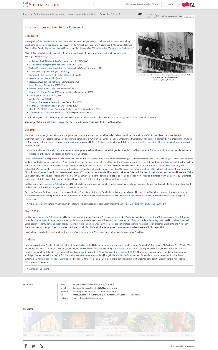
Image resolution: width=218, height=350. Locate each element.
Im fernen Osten (45, 172)
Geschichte (30, 44)
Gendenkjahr (55, 53)
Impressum (190, 345)
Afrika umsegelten (98, 172)
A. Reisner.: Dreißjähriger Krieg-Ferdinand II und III (52, 61)
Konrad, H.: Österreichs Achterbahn (46, 74)
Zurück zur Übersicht (39, 268)
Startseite (25, 4)
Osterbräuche (187, 334)
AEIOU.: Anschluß (37, 98)
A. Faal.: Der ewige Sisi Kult (42, 71)
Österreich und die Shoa (88, 223)
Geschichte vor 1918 (40, 158)
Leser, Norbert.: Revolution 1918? (44, 85)
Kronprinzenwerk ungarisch (76, 142)
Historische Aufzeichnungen (57, 183)
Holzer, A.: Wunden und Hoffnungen (46, 81)
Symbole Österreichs (180, 220)
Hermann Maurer (108, 291)
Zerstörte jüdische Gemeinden (47, 334)
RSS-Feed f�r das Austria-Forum (41, 346)
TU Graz (188, 4)
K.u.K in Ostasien (166, 168)
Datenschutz (177, 345)
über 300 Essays (63, 48)
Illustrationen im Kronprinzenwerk (174, 142)
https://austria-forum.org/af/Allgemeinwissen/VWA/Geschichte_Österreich (106, 294)
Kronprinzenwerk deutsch (152, 138)
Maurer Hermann (109, 288)
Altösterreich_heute (70, 150)
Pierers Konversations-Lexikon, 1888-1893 (118, 251)
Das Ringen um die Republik (42, 78)
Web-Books (107, 175)
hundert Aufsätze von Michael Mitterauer (158, 150)
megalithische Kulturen (117, 195)
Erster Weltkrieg (119, 220)
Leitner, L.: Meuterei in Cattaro (43, 105)
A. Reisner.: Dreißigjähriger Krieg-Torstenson (50, 64)
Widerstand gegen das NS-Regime (60, 223)
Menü (170, 4)
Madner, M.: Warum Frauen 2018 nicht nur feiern (51, 92)
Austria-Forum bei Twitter (33, 346)
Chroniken (184, 183)
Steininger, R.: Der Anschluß (42, 95)
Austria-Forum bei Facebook (25, 346)
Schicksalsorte (31, 223)
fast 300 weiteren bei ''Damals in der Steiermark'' (110, 48)
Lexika (89, 245)
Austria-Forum (43, 4)
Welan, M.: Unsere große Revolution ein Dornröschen (54, 68)
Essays (35, 231)
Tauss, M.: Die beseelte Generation (45, 102)
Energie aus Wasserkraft (149, 334)
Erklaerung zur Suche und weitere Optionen (142, 4)
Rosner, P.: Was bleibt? (39, 88)
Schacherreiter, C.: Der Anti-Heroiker (46, 112)
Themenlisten (48, 41)
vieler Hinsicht (77, 53)
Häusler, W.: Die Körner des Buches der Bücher (50, 109)
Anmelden (189, 16)
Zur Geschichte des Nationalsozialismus (119, 223)
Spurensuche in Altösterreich (42, 150)
